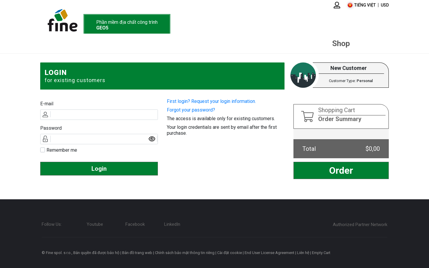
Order (341, 170)
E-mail (46, 103)
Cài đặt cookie (229, 252)
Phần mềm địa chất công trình (127, 25)
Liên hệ (303, 252)
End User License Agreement (269, 252)
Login (99, 168)
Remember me (61, 150)
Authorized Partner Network (360, 224)
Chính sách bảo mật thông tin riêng (184, 252)
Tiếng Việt (365, 5)
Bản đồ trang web (137, 252)
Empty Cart (321, 252)
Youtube (95, 224)
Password (51, 128)
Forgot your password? (191, 110)
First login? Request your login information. (211, 101)
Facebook (135, 224)
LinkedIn (172, 224)
